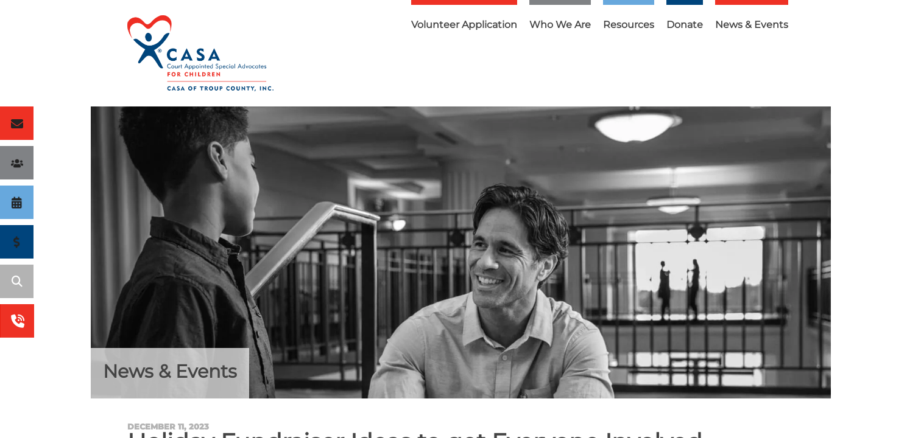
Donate (684, 24)
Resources (628, 24)
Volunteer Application (464, 24)
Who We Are (560, 24)
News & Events (751, 24)
